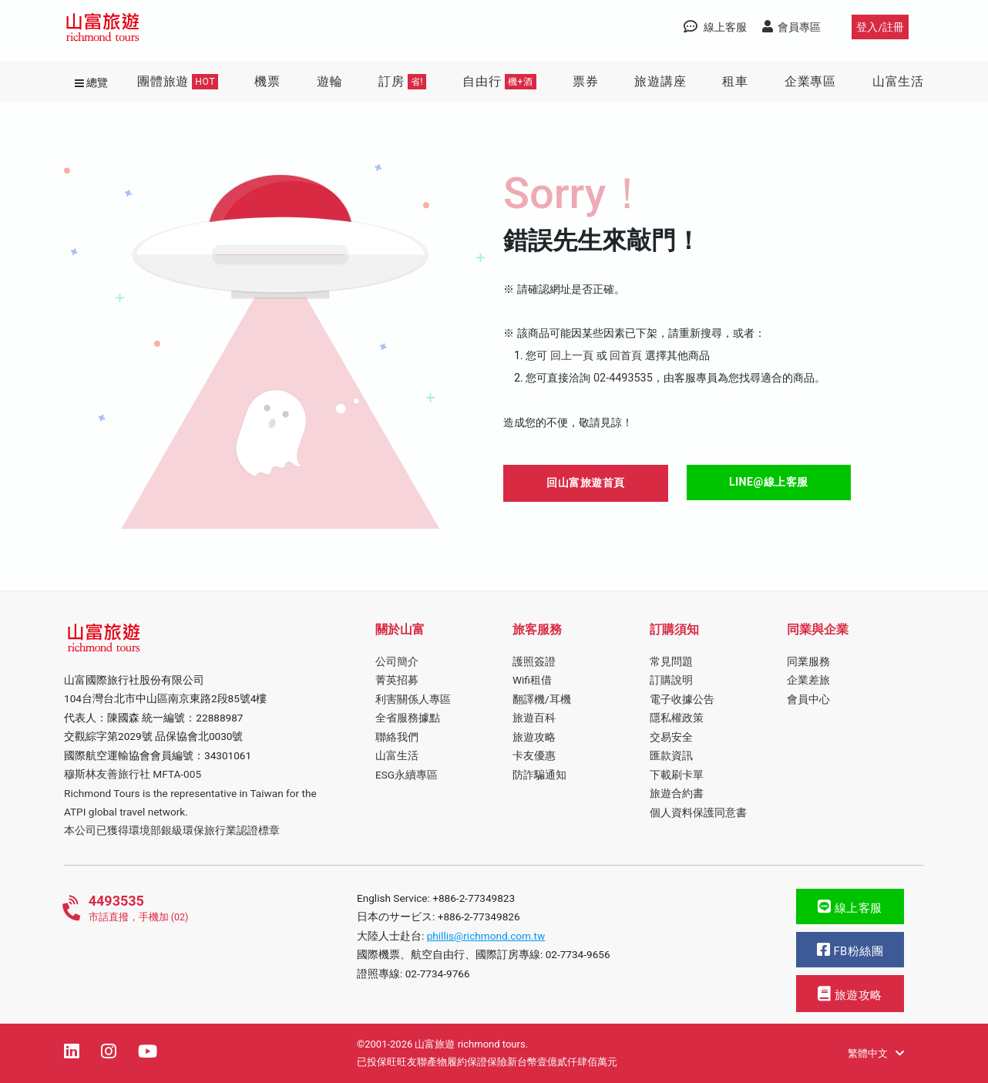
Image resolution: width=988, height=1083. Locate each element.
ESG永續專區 (406, 775)
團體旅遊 (177, 81)
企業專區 (810, 81)
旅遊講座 (660, 81)
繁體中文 (876, 1053)
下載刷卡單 (677, 775)
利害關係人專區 (413, 699)
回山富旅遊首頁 (585, 482)
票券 (586, 81)
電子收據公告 (682, 699)
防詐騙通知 (539, 775)
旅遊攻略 (534, 737)
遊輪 (330, 81)
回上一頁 (571, 355)
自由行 (499, 81)
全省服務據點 (407, 717)
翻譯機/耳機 (541, 699)
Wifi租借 (532, 680)
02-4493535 (623, 378)
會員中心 (808, 699)
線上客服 (850, 907)
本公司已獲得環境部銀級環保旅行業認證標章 (172, 830)
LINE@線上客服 (768, 482)
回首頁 (626, 355)
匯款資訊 (671, 755)
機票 (267, 81)
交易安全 (671, 737)
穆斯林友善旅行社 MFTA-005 (132, 774)
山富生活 (898, 81)
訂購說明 (671, 680)
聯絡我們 (396, 737)
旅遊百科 (534, 717)
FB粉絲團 (850, 950)
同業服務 (808, 661)
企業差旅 (808, 680)
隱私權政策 (677, 717)
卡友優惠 (534, 755)
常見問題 (671, 661)
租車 (735, 81)
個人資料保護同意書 (698, 812)
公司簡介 (396, 661)
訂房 (402, 81)
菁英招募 (396, 680)
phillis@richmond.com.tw (486, 936)
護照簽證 (534, 661)
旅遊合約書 (677, 793)
